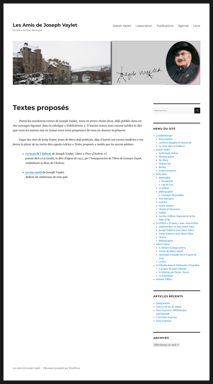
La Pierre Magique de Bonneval (175, 142)
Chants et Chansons (169, 209)
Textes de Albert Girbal (171, 251)
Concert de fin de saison (169, 306)
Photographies (166, 156)
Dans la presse (163, 320)
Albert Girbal (163, 244)
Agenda (183, 25)
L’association (144, 25)
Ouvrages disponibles (172, 195)
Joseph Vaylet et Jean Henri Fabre (176, 230)
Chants (162, 237)
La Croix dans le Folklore (172, 146)
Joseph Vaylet (121, 25)
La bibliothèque (164, 135)
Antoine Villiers (164, 279)
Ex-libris (163, 160)
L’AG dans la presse (166, 317)
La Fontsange (166, 275)
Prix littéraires (166, 198)
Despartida (167, 181)
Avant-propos (166, 205)
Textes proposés (167, 170)
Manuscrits (165, 163)
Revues (162, 167)
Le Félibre (164, 188)
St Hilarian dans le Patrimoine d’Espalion (178, 265)
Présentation (165, 139)
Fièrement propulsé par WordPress (61, 368)
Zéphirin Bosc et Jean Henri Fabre (177, 226)
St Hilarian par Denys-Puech (174, 272)
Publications (165, 25)
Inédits (162, 212)
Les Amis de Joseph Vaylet (45, 25)
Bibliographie (166, 191)
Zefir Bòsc (161, 174)
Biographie (164, 177)
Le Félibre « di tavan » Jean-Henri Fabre (177, 223)
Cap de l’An (167, 184)
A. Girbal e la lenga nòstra (172, 247)
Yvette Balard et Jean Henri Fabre (176, 233)
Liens (196, 25)
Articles (163, 202)
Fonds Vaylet (163, 149)
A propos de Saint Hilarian (172, 268)
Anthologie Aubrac (169, 153)
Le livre (162, 261)
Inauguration (163, 303)
